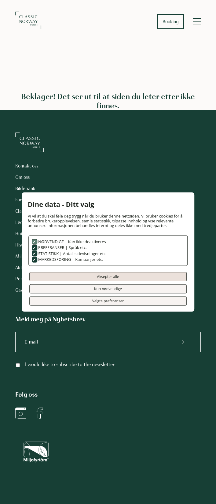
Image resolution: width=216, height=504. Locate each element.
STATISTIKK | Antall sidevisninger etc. (72, 253)
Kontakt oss (26, 166)
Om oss (22, 177)
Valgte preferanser (108, 300)
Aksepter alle (108, 276)
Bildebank (25, 188)
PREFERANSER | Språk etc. (62, 247)
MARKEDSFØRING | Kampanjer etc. (70, 259)
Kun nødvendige (108, 288)
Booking (171, 21)
